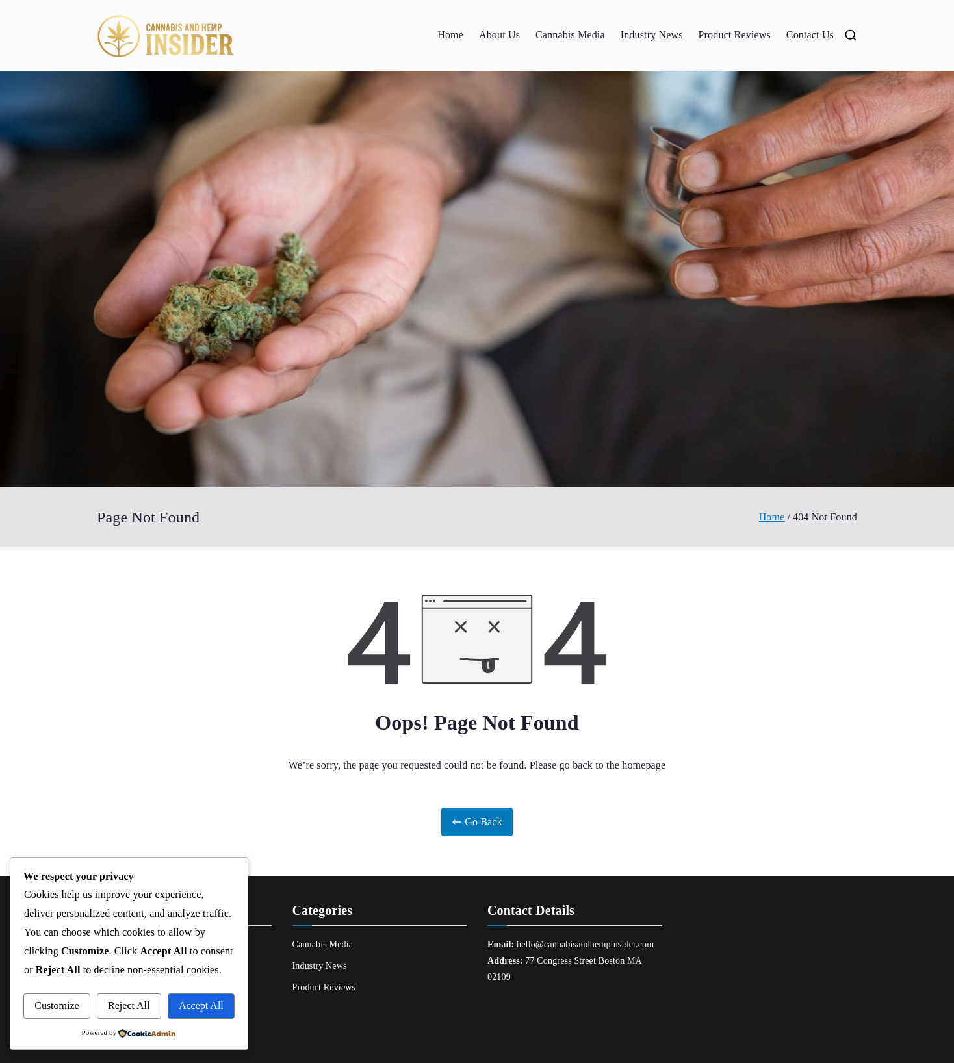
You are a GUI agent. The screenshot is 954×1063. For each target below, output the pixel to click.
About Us (499, 34)
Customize (56, 1005)
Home (450, 34)
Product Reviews (735, 34)
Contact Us (810, 34)
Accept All (201, 1005)
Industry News (652, 34)
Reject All (128, 1005)
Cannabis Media (570, 34)
